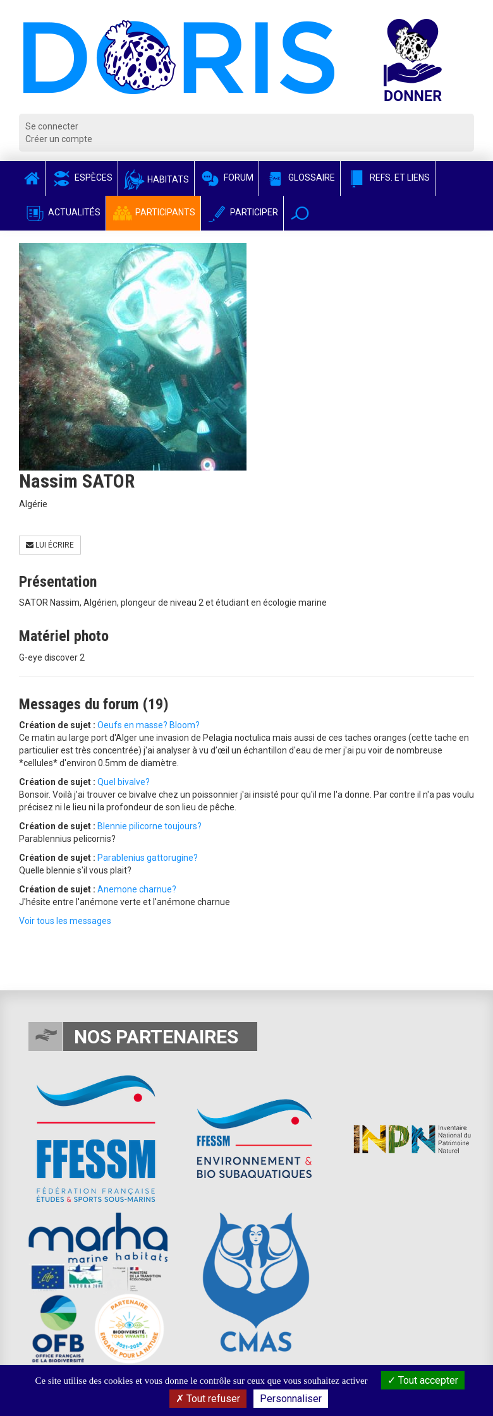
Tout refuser (208, 1399)
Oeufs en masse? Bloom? (148, 725)
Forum (226, 177)
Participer (242, 212)
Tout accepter (422, 1380)
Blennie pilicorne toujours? (149, 826)
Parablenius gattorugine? (147, 858)
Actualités (62, 212)
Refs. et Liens (388, 177)
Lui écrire (50, 545)
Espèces (82, 177)
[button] (300, 213)
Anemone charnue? (136, 889)
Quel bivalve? (123, 782)
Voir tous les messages (65, 921)
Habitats (156, 179)
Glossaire (299, 177)
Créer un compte (58, 139)
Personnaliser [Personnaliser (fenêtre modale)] (291, 1399)
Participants (153, 212)
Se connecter (51, 126)
